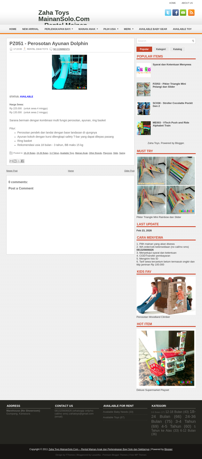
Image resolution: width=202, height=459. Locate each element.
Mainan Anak (90, 28)
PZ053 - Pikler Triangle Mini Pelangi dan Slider (169, 85)
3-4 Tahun (54, 153)
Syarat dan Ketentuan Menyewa (172, 64)
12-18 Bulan (174, 412)
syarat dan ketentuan (164, 252)
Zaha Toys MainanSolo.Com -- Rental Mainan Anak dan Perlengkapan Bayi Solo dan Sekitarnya (99, 449)
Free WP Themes (138, 455)
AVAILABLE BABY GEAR (153, 29)
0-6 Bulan (155, 412)
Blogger (179, 143)
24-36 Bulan (42, 153)
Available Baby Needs (115, 411)
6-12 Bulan (188, 430)
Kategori (161, 49)
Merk (130, 28)
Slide (115, 153)
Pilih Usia (112, 28)
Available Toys (67, 153)
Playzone (107, 153)
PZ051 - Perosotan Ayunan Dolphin (48, 43)
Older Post (129, 171)
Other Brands (95, 153)
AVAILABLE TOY (182, 29)
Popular (144, 49)
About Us (187, 3)
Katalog (177, 49)
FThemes (70, 455)
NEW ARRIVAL (30, 29)
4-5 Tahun (171, 426)
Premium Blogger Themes (115, 455)
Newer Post (12, 171)
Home (172, 3)
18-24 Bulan (29, 153)
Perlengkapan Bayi (60, 28)
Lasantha (96, 455)
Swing (122, 153)
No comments (61, 49)
